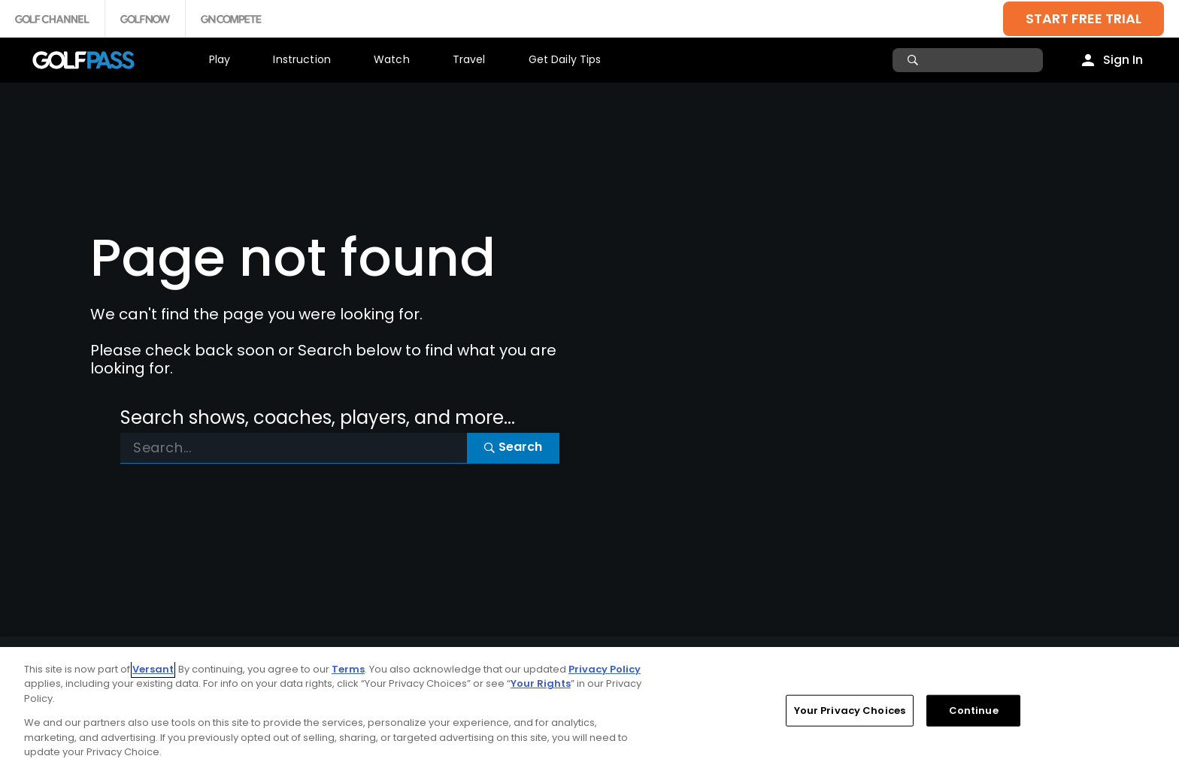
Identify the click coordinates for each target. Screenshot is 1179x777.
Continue (974, 710)
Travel (469, 59)
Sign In (1123, 59)
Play (220, 59)
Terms (348, 669)
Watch (392, 59)
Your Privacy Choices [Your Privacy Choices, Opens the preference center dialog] (850, 710)
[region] (589, 712)
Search (513, 446)
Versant (153, 669)
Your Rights (541, 683)
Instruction (302, 59)
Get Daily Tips (565, 59)
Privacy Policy (604, 669)
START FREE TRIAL (1083, 18)
